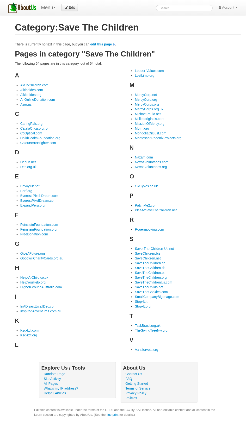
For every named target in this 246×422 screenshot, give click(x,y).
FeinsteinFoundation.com (39, 225)
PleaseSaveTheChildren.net (156, 210)
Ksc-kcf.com (29, 330)
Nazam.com (144, 157)
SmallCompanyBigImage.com (157, 297)
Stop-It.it (141, 301)
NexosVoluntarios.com (151, 162)
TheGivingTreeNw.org (151, 330)
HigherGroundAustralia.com (41, 287)
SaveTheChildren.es (150, 273)
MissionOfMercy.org (149, 124)
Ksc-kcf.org (28, 335)
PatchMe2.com (146, 205)
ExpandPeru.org (32, 205)
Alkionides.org (30, 95)
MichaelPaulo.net (147, 114)
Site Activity (52, 379)
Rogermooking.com (149, 229)
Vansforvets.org (146, 350)
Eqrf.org (26, 191)
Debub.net (28, 162)
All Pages (51, 383)
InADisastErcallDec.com (38, 306)
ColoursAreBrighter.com (38, 143)
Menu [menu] (48, 7)
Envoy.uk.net (29, 186)
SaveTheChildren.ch (150, 263)
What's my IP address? (61, 388)
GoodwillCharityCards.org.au (41, 258)
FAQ (128, 379)
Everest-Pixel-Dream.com (39, 196)
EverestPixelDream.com (38, 200)
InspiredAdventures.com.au (40, 311)
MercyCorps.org (147, 104)
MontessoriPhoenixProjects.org (158, 138)
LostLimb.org (144, 75)
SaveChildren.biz (147, 253)
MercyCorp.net (146, 95)
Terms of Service (137, 388)
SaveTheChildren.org (150, 277)
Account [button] (228, 7)
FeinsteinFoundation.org (38, 229)
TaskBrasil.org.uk (147, 326)
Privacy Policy (135, 393)
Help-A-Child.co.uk (34, 277)
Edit (70, 7)
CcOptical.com (31, 133)
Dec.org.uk (28, 167)
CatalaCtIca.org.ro (34, 128)
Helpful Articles (55, 393)
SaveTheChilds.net (149, 287)
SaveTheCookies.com (151, 292)
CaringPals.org (31, 124)
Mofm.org (142, 128)
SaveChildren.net (147, 258)
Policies (131, 398)
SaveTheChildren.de (150, 268)
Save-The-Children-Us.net (154, 249)
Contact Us (133, 374)
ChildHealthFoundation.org (40, 138)
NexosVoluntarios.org (151, 167)
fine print (112, 414)
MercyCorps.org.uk (149, 109)
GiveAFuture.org (32, 253)
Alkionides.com (31, 90)
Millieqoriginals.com (149, 119)
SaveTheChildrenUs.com (153, 282)
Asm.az (25, 104)
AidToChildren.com (34, 85)
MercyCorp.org (146, 99)
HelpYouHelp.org (32, 282)
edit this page (101, 44)
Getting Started (136, 383)
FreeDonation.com (34, 234)
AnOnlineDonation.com (37, 99)
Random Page (54, 374)
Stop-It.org (142, 306)
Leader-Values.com (149, 71)
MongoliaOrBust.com (150, 133)
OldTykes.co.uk (146, 186)
